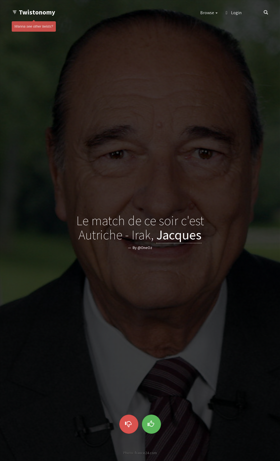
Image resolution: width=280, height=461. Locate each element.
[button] (253, 12)
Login (234, 12)
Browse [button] (209, 12)
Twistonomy (33, 12)
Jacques (179, 235)
